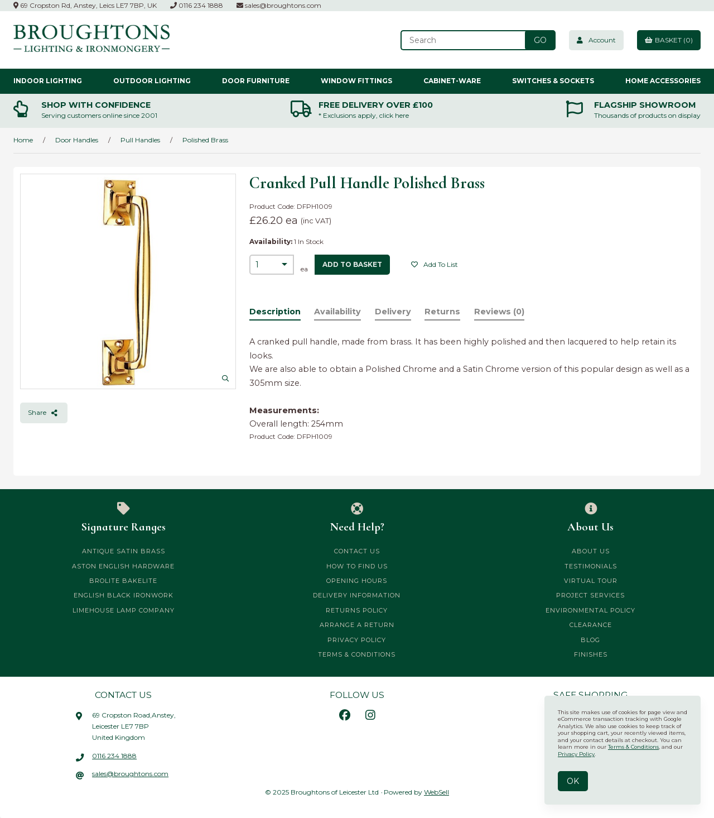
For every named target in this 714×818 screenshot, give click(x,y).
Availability (337, 312)
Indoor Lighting (47, 80)
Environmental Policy (590, 610)
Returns (442, 312)
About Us (590, 518)
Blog (590, 640)
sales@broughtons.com (279, 5)
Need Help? (357, 518)
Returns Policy (357, 610)
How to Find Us (357, 566)
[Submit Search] (540, 40)
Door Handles (76, 140)
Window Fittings (356, 80)
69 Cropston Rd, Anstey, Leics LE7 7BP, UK (85, 5)
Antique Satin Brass (123, 551)
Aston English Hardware (123, 566)
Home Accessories (663, 80)
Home (23, 140)
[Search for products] (464, 40)
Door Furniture (256, 80)
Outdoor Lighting (152, 80)
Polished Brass (205, 140)
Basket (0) (669, 40)
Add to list (434, 264)
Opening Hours (356, 581)
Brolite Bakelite (123, 581)
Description (275, 312)
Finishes (590, 654)
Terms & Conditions (356, 654)
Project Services (590, 595)
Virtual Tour (590, 581)
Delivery (393, 312)
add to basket (352, 264)
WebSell (436, 792)
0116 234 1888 (196, 5)
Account (596, 40)
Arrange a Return (357, 625)
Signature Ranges (123, 518)
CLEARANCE (591, 625)
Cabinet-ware (452, 80)
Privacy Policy (356, 640)
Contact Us (357, 551)
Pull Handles (140, 140)
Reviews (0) (499, 312)
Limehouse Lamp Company (124, 610)
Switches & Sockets (553, 80)
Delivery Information (357, 595)
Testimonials (591, 566)
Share (44, 412)
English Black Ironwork (123, 595)
